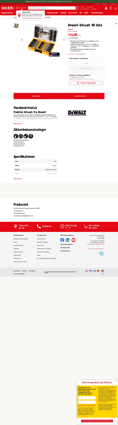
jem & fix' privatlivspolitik (107, 401)
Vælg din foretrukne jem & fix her (32, 18)
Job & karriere (85, 9)
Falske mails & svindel (20, 261)
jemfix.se (24, 270)
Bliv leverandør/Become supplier (46, 258)
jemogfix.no (32, 270)
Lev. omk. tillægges (73, 37)
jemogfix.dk (17, 270)
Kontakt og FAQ (18, 245)
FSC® (38, 255)
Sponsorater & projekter (44, 248)
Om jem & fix (40, 245)
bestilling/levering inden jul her (82, 1)
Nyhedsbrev (105, 4)
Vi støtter (94, 9)
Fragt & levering (18, 252)
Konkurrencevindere (43, 252)
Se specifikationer (80, 54)
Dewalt (70, 29)
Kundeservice (113, 4)
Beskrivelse (36, 96)
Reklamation (17, 255)
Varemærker (17, 258)
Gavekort (97, 4)
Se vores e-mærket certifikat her (96, 248)
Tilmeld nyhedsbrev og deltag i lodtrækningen (97, 421)
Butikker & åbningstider (21, 239)
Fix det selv (90, 7)
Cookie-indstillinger (19, 273)
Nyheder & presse (42, 242)
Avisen (83, 7)
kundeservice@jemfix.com (97, 244)
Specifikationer (80, 96)
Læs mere (71, 54)
